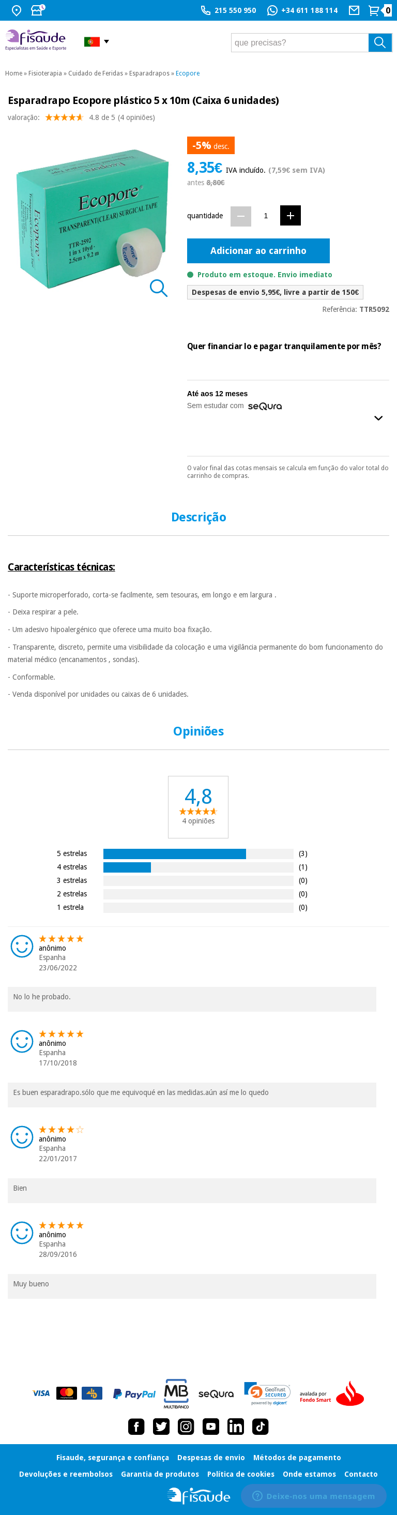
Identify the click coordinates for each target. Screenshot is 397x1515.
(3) (303, 853)
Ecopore (188, 73)
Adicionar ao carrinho (258, 250)
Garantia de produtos (160, 1474)
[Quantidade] (266, 216)
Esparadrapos (149, 73)
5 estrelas (72, 853)
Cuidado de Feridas (95, 73)
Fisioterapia (45, 73)
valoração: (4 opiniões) (81, 119)
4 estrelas (72, 867)
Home (13, 73)
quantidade (205, 216)
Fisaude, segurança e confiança (112, 1457)
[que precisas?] (312, 42)
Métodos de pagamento (297, 1457)
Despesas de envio (211, 1457)
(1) (303, 867)
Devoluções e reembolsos (66, 1474)
